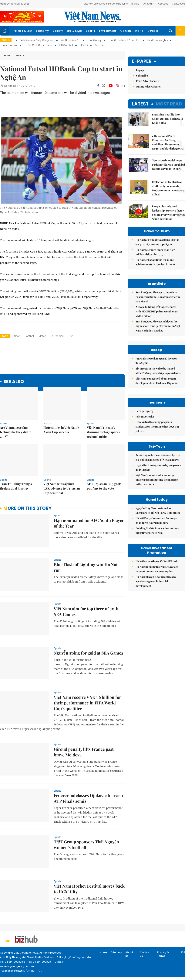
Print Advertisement (148, 81)
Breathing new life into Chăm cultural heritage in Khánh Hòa (167, 119)
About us (129, 954)
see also (13, 381)
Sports (90, 31)
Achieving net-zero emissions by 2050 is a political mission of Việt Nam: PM (158, 457)
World (139, 31)
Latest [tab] (140, 104)
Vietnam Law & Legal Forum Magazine (106, 3)
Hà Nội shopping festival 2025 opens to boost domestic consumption (157, 569)
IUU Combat (66, 45)
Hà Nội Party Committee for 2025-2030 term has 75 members (156, 520)
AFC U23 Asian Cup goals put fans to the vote (104, 486)
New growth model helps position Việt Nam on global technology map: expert (168, 164)
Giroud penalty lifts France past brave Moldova (84, 752)
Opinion (125, 31)
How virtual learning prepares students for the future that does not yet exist (157, 426)
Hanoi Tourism (8, 45)
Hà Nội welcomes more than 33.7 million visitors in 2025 (155, 252)
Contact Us (178, 3)
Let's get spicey (144, 411)
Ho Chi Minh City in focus (38, 45)
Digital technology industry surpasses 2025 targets (158, 467)
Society (58, 31)
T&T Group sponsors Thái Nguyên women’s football (86, 844)
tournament (57, 336)
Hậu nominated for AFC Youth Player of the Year (89, 523)
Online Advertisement (149, 86)
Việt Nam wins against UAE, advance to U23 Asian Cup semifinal (61, 488)
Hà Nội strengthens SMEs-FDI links (157, 561)
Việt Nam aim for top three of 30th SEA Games (86, 611)
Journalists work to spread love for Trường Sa (156, 361)
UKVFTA (84, 45)
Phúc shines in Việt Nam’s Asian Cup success (61, 429)
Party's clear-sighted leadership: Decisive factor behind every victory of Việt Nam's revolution (168, 213)
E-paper (142, 61)
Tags (5, 336)
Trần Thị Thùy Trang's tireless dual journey (16, 486)
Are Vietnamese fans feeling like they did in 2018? (15, 432)
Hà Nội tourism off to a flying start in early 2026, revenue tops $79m (158, 242)
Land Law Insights (157, 40)
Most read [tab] (169, 104)
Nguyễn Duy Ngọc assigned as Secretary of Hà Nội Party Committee (158, 510)
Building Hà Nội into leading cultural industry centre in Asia (157, 530)
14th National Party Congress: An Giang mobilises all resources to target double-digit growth (168, 142)
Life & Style (74, 31)
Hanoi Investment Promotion (124, 40)
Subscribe (142, 75)
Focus (6, 40)
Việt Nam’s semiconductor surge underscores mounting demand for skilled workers (157, 479)
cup (71, 336)
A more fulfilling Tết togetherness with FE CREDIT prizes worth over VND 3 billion (157, 311)
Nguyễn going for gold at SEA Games (88, 653)
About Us (163, 3)
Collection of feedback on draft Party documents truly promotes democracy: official (168, 188)
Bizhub (135, 3)
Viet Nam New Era (70, 40)
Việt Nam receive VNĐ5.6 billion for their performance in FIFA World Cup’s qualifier (87, 702)
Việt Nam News (92, 16)
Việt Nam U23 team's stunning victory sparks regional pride (103, 432)
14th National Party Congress (37, 40)
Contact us (145, 954)
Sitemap (116, 952)
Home (7, 55)
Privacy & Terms (163, 954)
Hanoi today (94, 40)
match (42, 336)
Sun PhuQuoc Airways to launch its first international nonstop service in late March (158, 297)
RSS (182, 952)
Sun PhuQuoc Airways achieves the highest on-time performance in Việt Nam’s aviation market (158, 326)
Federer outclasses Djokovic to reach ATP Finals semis (88, 798)
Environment (107, 31)
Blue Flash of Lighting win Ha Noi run (85, 567)
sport (17, 336)
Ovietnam (148, 3)
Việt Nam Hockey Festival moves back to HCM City (89, 888)
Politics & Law (22, 31)
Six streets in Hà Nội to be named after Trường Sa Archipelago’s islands (158, 371)
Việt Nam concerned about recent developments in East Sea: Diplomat (157, 381)
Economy (42, 31)
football (29, 336)
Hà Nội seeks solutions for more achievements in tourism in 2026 (155, 262)
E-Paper (152, 31)
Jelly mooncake (145, 416)
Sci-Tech (100, 45)
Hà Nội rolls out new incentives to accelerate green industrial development (156, 581)
